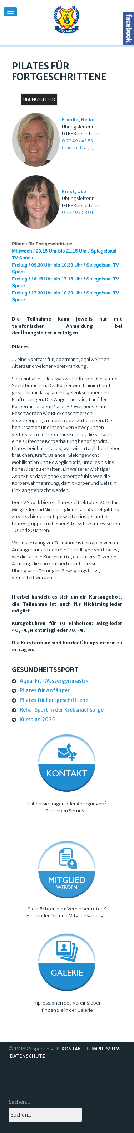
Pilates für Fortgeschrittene (54, 700)
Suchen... (19, 1102)
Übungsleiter (39, 99)
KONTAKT (72, 1049)
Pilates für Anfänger (45, 690)
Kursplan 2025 (37, 719)
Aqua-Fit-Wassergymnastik (54, 681)
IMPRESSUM (105, 1049)
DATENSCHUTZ (27, 1056)
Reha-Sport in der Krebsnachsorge (62, 710)
